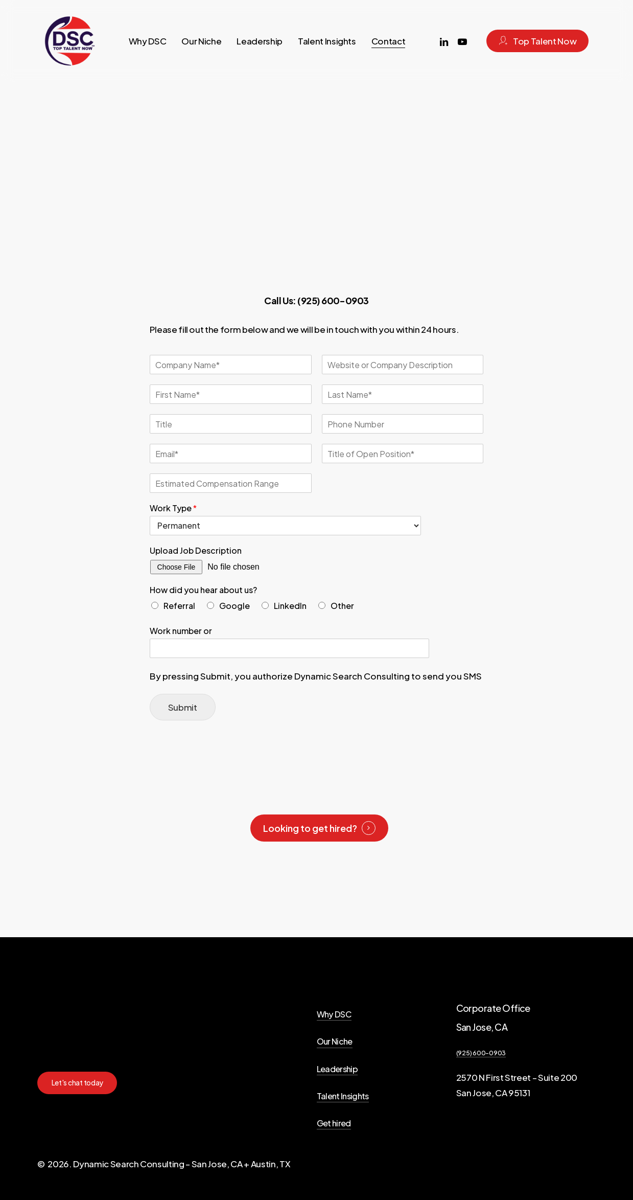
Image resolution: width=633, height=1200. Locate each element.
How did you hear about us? (203, 590)
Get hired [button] (334, 1123)
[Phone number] (403, 424)
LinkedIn (290, 605)
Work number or (181, 631)
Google (234, 605)
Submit (182, 707)
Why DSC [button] (334, 1014)
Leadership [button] (337, 1068)
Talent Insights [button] (343, 1096)
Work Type (173, 508)
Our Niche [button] (335, 1041)
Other (342, 605)
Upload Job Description (196, 551)
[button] (78, 1082)
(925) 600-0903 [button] (481, 1053)
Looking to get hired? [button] (310, 828)
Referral (179, 605)
